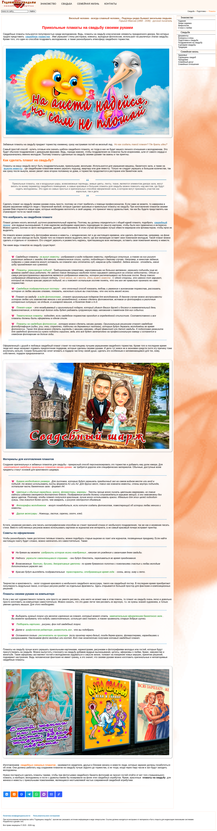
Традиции (182, 47)
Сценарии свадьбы (187, 45)
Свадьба (66, 4)
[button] (6, 794)
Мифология (183, 25)
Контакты (110, 4)
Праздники (183, 59)
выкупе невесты (13, 168)
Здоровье (182, 55)
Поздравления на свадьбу (190, 42)
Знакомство (48, 4)
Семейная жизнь (88, 4)
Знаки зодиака (185, 23)
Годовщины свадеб (187, 57)
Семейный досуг (186, 62)
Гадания (182, 21)
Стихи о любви (185, 28)
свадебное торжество (37, 36)
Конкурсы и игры (186, 38)
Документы (183, 36)
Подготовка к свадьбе (188, 40)
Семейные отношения (188, 64)
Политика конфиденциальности (16, 816)
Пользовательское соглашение (46, 816)
